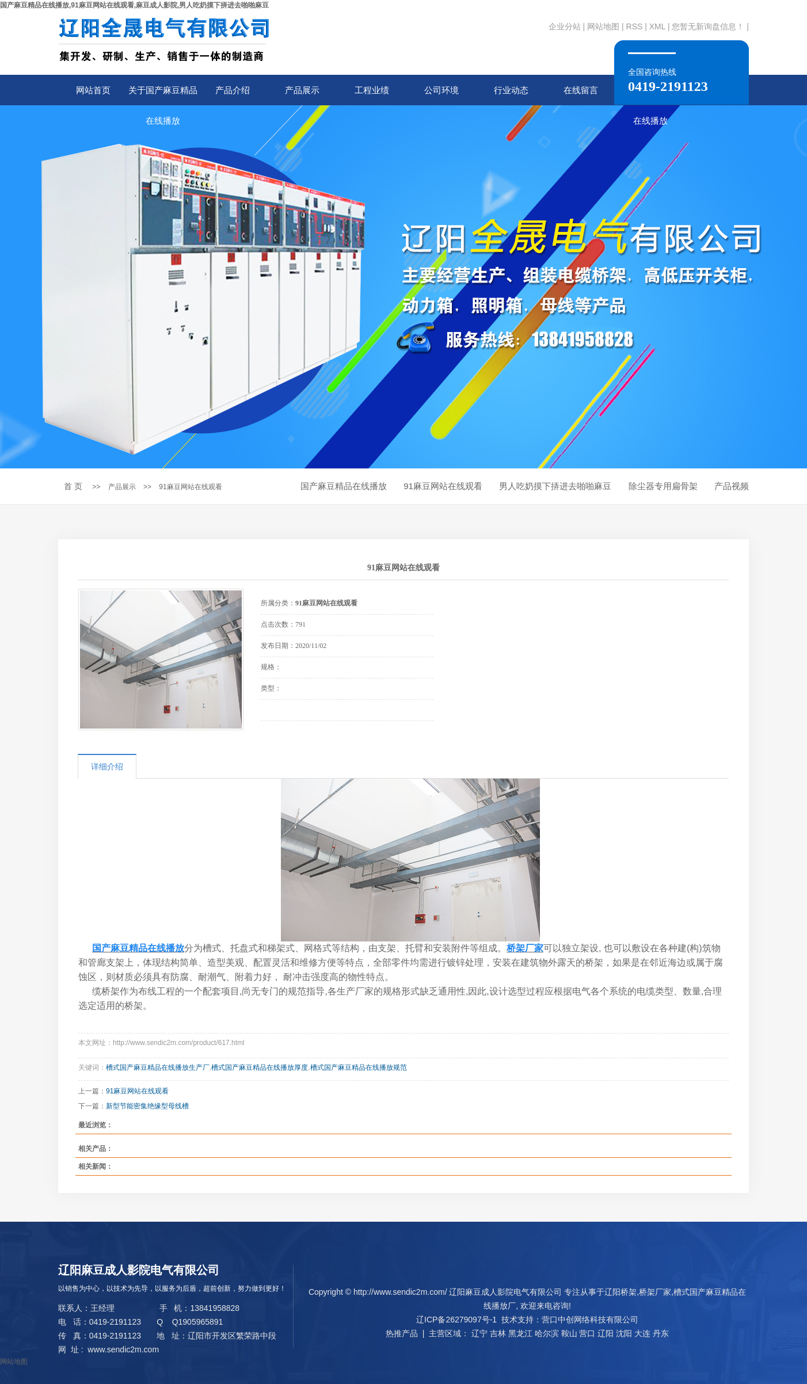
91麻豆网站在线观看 (190, 487)
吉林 (498, 1333)
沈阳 (624, 1333)
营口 (587, 1333)
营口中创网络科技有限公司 (590, 1319)
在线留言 (581, 90)
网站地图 (603, 26)
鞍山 (569, 1333)
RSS (634, 26)
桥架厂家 (655, 1292)
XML (657, 26)
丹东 (661, 1333)
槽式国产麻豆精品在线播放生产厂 (158, 1067)
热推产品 (402, 1333)
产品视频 (731, 486)
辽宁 (479, 1333)
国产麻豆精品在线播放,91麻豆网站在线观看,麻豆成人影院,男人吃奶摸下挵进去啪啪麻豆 (134, 5)
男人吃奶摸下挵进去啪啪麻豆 (555, 486)
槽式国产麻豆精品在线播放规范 (358, 1067)
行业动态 (511, 90)
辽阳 (605, 1333)
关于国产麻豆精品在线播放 (162, 95)
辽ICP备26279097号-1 (456, 1319)
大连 (642, 1333)
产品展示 (302, 90)
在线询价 (293, 736)
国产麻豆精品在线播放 (343, 486)
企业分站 (565, 26)
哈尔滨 (547, 1333)
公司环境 (441, 90)
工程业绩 (372, 90)
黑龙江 (520, 1333)
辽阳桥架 (620, 1292)
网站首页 (93, 90)
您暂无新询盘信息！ (708, 26)
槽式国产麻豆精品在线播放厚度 (259, 1067)
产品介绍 (232, 90)
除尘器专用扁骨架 (663, 486)
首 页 (73, 486)
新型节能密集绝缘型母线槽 (147, 1106)
